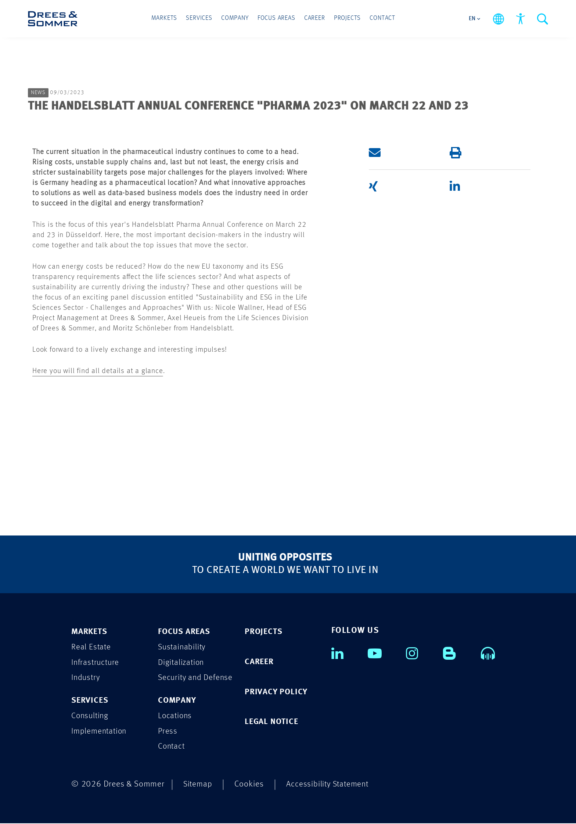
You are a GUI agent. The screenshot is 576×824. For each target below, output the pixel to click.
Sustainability (183, 647)
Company (235, 19)
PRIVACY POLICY (277, 692)
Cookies (250, 785)
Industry (86, 678)
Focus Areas (276, 19)
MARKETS (90, 632)
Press (168, 732)
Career (313, 19)
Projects (345, 19)
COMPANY (178, 701)
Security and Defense (196, 678)
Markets (167, 19)
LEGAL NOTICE (273, 722)
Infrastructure (96, 663)
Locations (175, 716)
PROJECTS (264, 632)
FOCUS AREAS (185, 632)
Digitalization (182, 663)
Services (201, 19)
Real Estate (91, 647)
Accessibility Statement (329, 785)
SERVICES (90, 701)
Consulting (90, 716)
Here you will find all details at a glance (97, 371)
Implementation (100, 732)
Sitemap (198, 785)
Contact (380, 19)
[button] (398, 152)
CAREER (260, 662)
